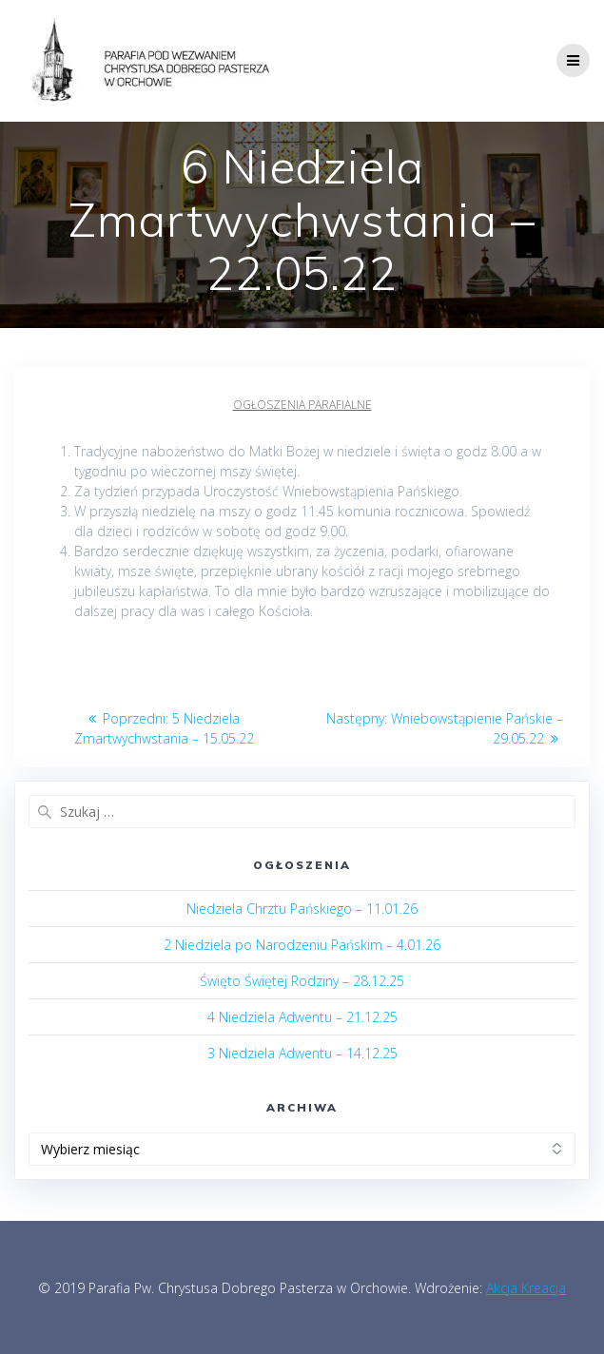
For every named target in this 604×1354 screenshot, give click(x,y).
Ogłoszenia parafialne (302, 405)
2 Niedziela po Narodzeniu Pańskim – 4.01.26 (302, 945)
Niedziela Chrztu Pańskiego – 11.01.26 (302, 908)
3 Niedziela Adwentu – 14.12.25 (302, 1053)
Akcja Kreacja (526, 1288)
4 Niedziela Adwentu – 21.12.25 (302, 1017)
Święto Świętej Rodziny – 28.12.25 (302, 981)
